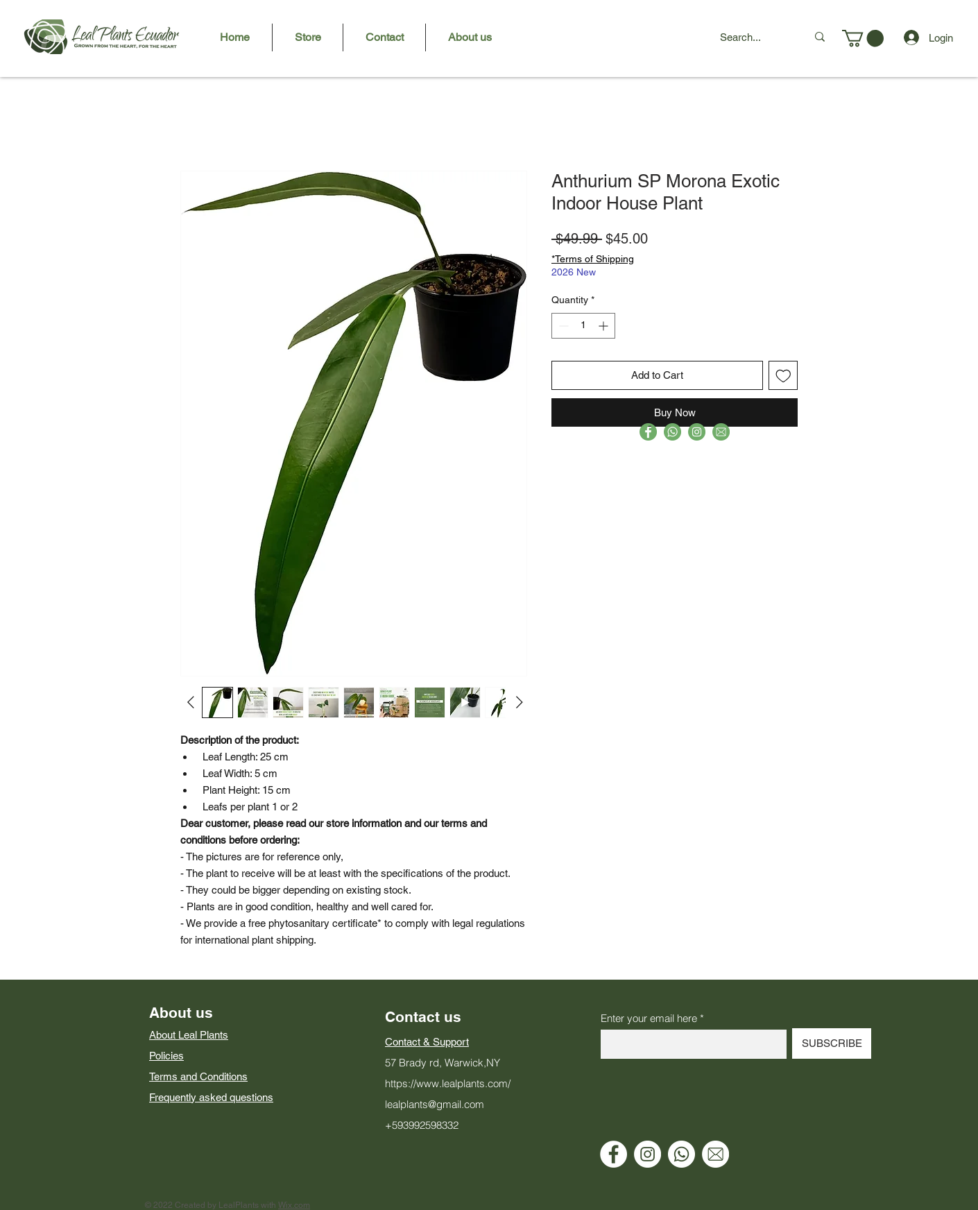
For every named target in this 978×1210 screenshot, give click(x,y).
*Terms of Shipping (592, 258)
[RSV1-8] (721, 432)
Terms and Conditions (198, 1076)
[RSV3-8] (672, 432)
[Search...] (753, 37)
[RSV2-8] (648, 432)
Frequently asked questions (211, 1097)
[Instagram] (647, 1154)
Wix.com (294, 1205)
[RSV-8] (696, 432)
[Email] (715, 1154)
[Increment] (604, 326)
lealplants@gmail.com (434, 1104)
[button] (863, 38)
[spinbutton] (583, 326)
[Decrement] (562, 326)
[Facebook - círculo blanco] (613, 1154)
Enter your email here (649, 1018)
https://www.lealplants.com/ (448, 1083)
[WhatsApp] (681, 1154)
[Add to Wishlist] (783, 376)
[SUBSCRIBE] (831, 1043)
